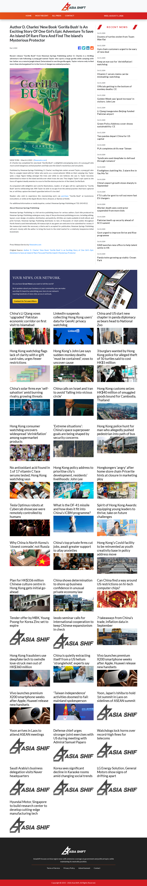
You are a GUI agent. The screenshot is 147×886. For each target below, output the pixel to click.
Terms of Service (53, 868)
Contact (97, 868)
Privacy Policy (69, 868)
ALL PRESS (56, 15)
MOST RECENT (41, 15)
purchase (64, 196)
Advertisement (84, 868)
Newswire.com (40, 160)
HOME (28, 15)
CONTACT (69, 15)
